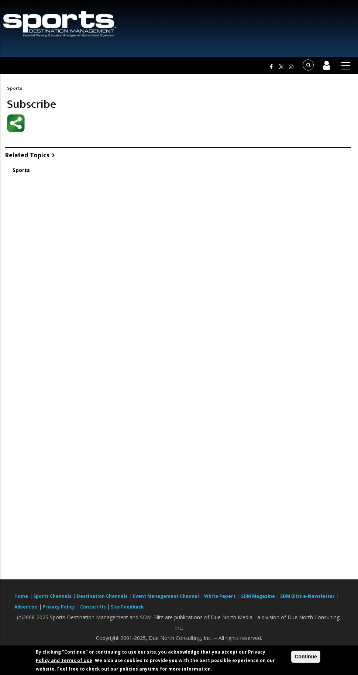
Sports (15, 88)
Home (21, 596)
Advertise (25, 607)
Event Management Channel (166, 596)
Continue (306, 656)
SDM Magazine (258, 596)
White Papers (220, 596)
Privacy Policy (58, 607)
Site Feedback (127, 607)
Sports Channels (52, 596)
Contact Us (93, 607)
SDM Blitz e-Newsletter (307, 596)
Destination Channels (102, 596)
